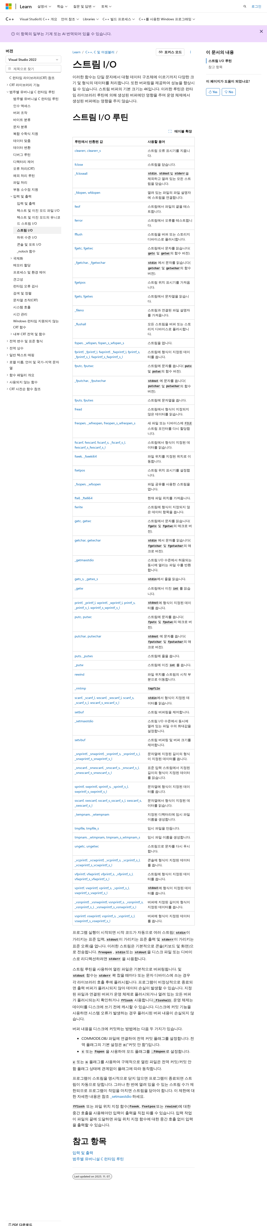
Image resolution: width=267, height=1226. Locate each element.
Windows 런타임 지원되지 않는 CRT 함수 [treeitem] (36, 324)
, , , (100, 352)
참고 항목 (215, 67)
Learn (77, 52)
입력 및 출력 (83, 1152)
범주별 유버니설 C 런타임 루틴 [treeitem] (36, 98)
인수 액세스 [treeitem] (22, 105)
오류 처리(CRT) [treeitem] (24, 168)
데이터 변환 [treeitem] (22, 147)
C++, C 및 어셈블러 (99, 52)
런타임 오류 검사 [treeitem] (25, 286)
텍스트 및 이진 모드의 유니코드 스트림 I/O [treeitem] (38, 220)
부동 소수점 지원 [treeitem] (25, 189)
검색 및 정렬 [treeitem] (22, 293)
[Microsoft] (9, 6)
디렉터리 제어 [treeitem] (23, 161)
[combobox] (33, 59)
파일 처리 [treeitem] (20, 182)
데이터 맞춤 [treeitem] (22, 140)
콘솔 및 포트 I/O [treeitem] (29, 244)
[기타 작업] (190, 52)
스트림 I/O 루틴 (220, 60)
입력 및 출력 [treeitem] (26, 203)
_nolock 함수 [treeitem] (26, 251)
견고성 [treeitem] (18, 279)
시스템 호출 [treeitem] (22, 307)
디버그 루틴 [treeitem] (22, 154)
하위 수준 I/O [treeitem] (27, 237)
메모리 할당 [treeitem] (22, 265)
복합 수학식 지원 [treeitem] (25, 133)
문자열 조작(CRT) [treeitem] (25, 300)
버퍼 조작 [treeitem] (20, 112)
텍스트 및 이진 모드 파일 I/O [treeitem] (38, 210)
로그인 (256, 6)
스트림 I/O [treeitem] (25, 230)
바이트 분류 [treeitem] (22, 119)
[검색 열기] (245, 6)
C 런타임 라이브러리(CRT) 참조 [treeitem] (32, 77)
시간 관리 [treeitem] (20, 314)
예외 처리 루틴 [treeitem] (24, 175)
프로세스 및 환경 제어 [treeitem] (29, 272)
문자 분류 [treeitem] (20, 126)
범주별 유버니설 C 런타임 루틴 (98, 1158)
